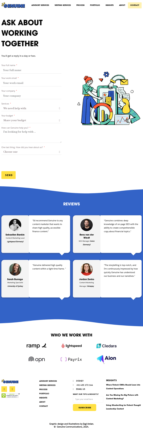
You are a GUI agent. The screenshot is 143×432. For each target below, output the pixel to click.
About (123, 5)
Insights (110, 5)
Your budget (7, 116)
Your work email (9, 79)
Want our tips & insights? (86, 395)
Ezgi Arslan (88, 425)
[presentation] (22, 163)
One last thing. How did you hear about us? (22, 148)
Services (5, 104)
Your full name (8, 66)
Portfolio (95, 5)
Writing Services (63, 5)
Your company (8, 91)
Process (81, 5)
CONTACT (135, 5)
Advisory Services (40, 5)
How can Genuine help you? (15, 128)
